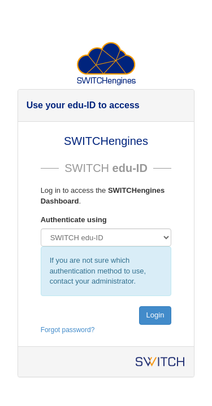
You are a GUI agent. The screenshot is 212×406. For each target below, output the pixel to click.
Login (155, 315)
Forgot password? (68, 330)
